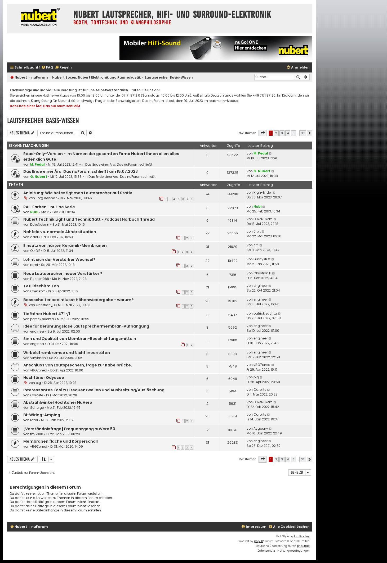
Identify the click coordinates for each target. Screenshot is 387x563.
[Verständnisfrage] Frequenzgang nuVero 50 (69, 429)
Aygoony (260, 428)
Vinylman (38, 358)
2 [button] (276, 133)
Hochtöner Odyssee (43, 377)
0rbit (257, 231)
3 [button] (282, 133)
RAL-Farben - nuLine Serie (49, 207)
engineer (260, 285)
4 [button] (288, 133)
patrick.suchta (42, 319)
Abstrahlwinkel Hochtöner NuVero (57, 402)
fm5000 (36, 434)
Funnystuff (261, 259)
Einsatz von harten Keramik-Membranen (65, 245)
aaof (34, 237)
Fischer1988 (39, 278)
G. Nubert (38, 176)
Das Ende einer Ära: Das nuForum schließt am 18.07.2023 (80, 171)
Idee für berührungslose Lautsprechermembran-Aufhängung (86, 326)
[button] (262, 133)
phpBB (258, 541)
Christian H (262, 273)
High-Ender (262, 192)
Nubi (34, 212)
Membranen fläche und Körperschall (60, 441)
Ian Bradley (302, 536)
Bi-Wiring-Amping (41, 414)
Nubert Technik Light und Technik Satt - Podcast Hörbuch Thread (89, 219)
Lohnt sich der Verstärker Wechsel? (59, 259)
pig (38, 382)
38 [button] (303, 133)
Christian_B (45, 305)
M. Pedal (37, 164)
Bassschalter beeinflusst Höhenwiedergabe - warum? (78, 299)
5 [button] (294, 133)
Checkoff (37, 291)
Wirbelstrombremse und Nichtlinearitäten (66, 352)
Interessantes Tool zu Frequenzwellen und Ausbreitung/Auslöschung (93, 390)
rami (34, 264)
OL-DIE (35, 250)
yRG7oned (38, 370)
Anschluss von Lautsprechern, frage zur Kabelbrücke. (77, 365)
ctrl (256, 245)
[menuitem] (47, 67)
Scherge (37, 407)
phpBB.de (303, 546)
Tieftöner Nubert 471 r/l (46, 313)
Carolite (36, 395)
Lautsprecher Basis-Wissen (43, 120)
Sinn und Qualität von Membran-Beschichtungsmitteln (79, 338)
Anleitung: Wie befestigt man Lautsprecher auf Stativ (77, 193)
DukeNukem (39, 224)
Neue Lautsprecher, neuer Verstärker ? (63, 273)
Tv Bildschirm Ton (41, 286)
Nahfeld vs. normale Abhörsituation (59, 231)
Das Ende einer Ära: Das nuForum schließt (45, 106)
